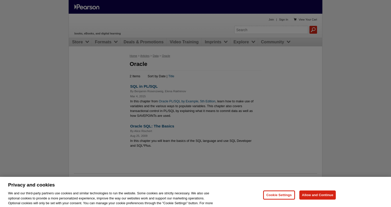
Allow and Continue (317, 200)
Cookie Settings (279, 200)
